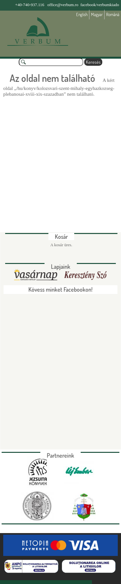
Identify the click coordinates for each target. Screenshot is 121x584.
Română (112, 14)
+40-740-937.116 (29, 4)
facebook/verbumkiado (99, 4)
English (81, 14)
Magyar (97, 14)
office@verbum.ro (62, 4)
